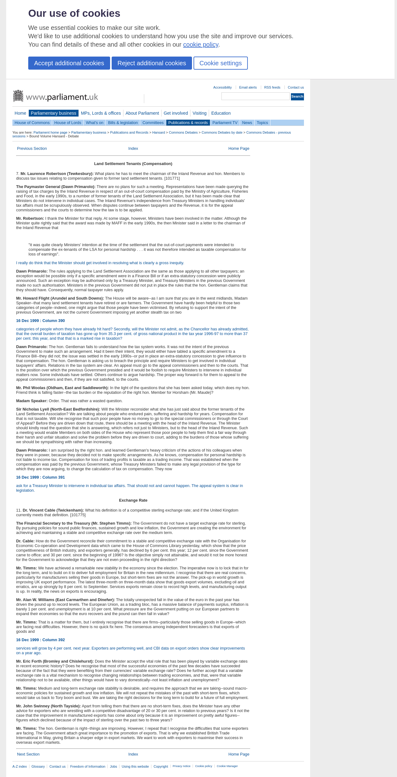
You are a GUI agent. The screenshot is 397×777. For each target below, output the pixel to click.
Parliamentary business (53, 113)
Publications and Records (129, 132)
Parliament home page (50, 132)
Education (221, 113)
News (247, 122)
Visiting (200, 113)
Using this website (135, 766)
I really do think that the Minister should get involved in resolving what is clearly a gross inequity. (100, 262)
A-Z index (19, 766)
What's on (95, 122)
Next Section (28, 754)
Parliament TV (225, 122)
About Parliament (142, 113)
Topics (262, 122)
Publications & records (188, 122)
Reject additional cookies (152, 63)
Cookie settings (220, 63)
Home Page (238, 148)
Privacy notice (181, 766)
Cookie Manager (227, 766)
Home (20, 113)
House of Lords (67, 122)
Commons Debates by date (222, 132)
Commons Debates (183, 132)
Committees (152, 122)
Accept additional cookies (69, 63)
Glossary (38, 766)
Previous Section (32, 148)
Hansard (158, 132)
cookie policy (200, 44)
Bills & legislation (123, 122)
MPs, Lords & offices (101, 113)
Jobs (113, 766)
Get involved (176, 113)
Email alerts (248, 87)
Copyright (161, 766)
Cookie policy (203, 766)
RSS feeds (272, 87)
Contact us (296, 87)
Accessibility (222, 87)
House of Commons (32, 122)
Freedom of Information (87, 766)
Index (133, 148)
